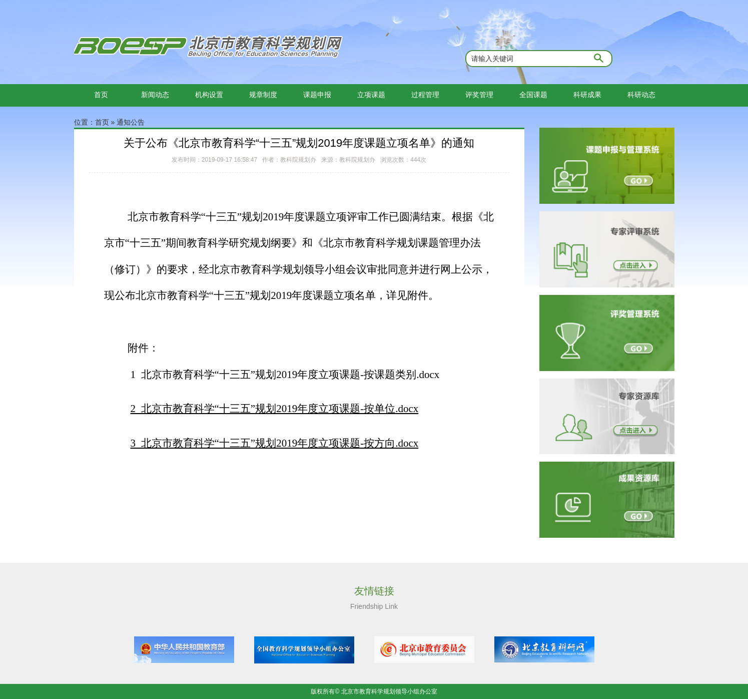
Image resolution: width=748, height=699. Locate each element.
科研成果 (587, 95)
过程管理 (425, 95)
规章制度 (263, 95)
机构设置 (209, 95)
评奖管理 (479, 95)
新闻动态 (155, 95)
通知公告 (131, 122)
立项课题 (371, 95)
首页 (101, 95)
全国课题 (533, 95)
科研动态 (641, 95)
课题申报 (317, 95)
